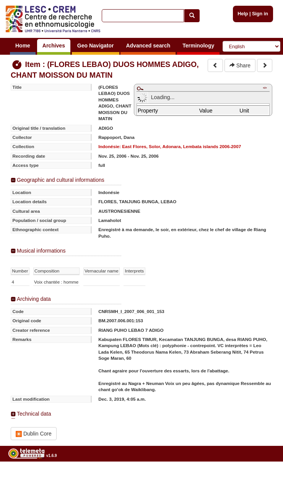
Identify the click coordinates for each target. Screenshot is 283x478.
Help (242, 13)
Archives (53, 45)
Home (22, 45)
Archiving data (34, 299)
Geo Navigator (95, 45)
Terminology (198, 45)
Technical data (34, 414)
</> (265, 87)
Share (239, 65)
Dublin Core (34, 434)
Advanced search (148, 45)
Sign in (260, 13)
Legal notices (264, 475)
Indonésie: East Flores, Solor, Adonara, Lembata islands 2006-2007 (169, 146)
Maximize (140, 88)
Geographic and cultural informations (60, 180)
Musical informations (41, 251)
